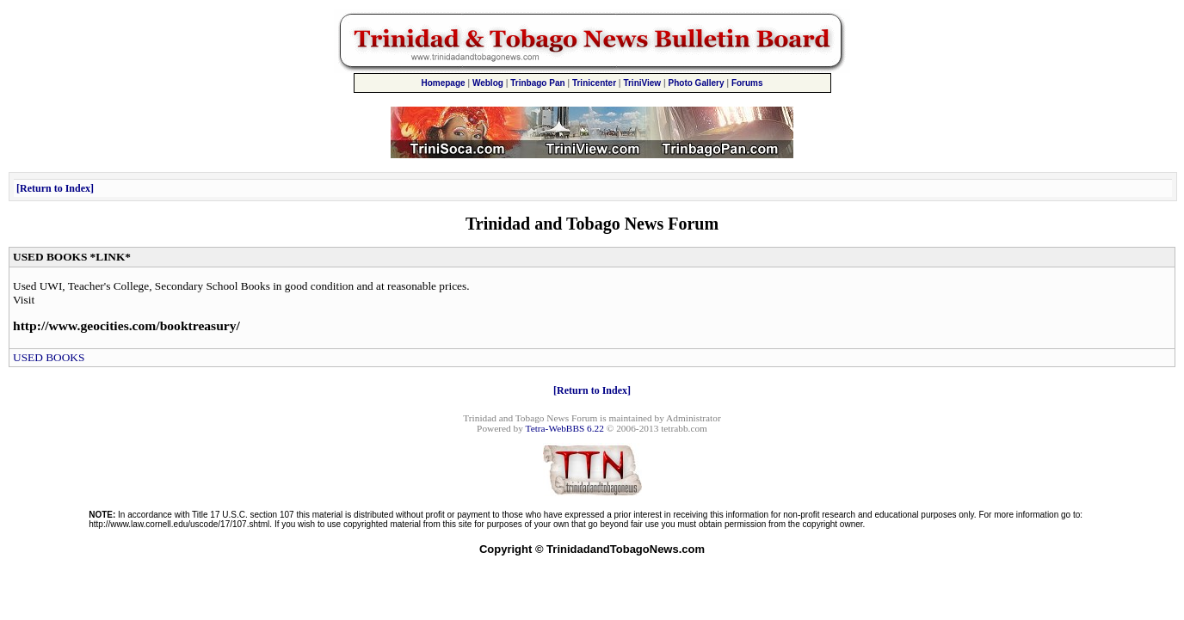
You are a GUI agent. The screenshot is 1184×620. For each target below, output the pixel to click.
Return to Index (55, 188)
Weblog (487, 83)
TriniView (642, 83)
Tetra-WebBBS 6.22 (565, 428)
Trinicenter (594, 83)
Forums (747, 83)
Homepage (443, 83)
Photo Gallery (697, 83)
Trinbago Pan (537, 83)
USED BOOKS (48, 357)
